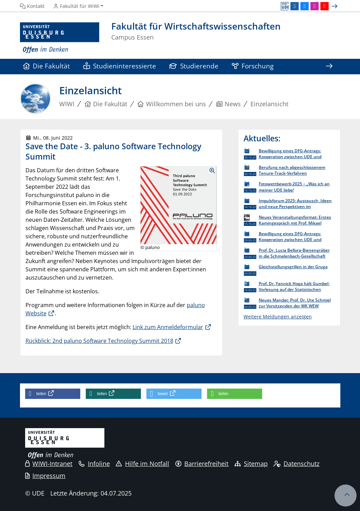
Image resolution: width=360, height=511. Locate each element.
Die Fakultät (46, 65)
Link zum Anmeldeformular (168, 327)
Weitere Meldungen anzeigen (278, 316)
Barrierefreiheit (202, 463)
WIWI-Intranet (49, 463)
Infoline (94, 463)
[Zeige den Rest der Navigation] (329, 66)
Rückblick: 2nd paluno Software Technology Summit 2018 (99, 341)
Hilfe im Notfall (142, 463)
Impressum (45, 475)
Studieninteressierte (119, 65)
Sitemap (251, 463)
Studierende (194, 65)
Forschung (253, 65)
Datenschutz (296, 463)
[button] (52, 394)
